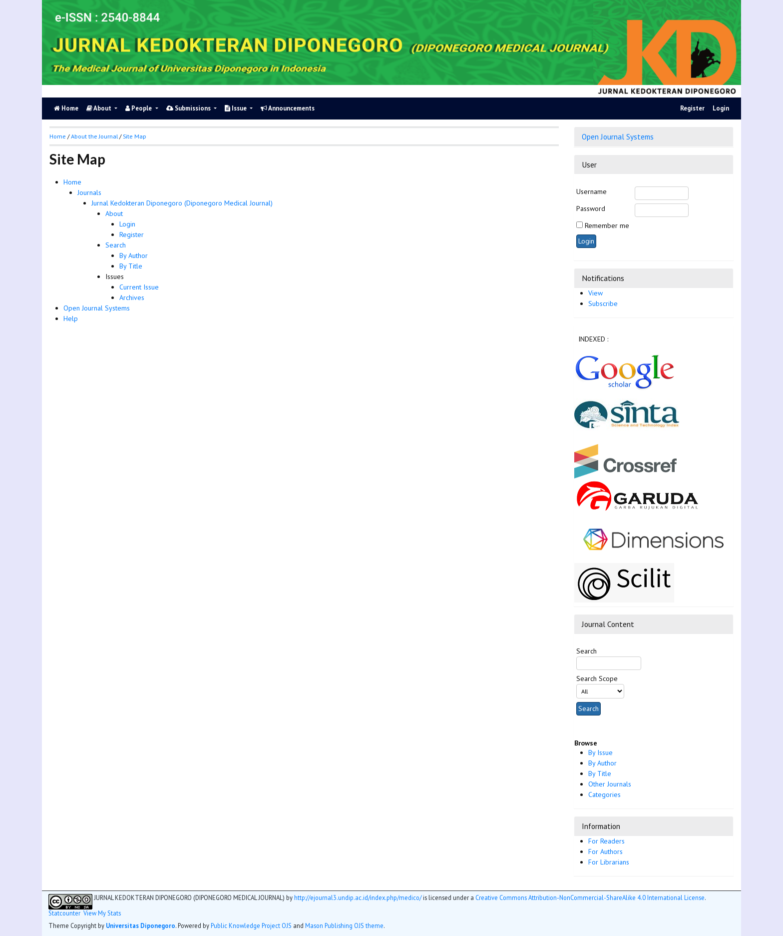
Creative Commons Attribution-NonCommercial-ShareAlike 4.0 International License (590, 898)
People (139, 108)
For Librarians (608, 862)
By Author (602, 763)
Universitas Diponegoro (140, 926)
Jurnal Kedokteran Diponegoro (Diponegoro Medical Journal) (182, 203)
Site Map (134, 136)
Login (721, 108)
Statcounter (64, 913)
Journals (89, 192)
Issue (236, 108)
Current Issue (139, 287)
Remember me (607, 225)
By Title (599, 773)
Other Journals (609, 784)
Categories (604, 794)
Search (115, 245)
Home (72, 182)
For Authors (605, 851)
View (595, 293)
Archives (131, 297)
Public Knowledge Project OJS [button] (251, 926)
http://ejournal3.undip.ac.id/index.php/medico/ (357, 898)
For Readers (606, 841)
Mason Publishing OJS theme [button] (344, 926)
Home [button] (57, 136)
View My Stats (102, 913)
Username (591, 191)
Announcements (288, 108)
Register (692, 108)
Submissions (189, 108)
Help (70, 318)
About (99, 108)
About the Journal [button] (94, 136)
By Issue (600, 752)
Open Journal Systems (618, 137)
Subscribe (603, 303)
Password (590, 208)
